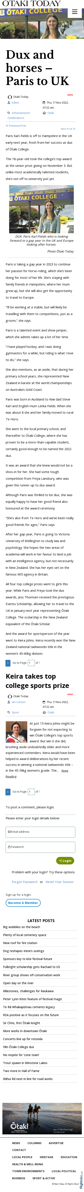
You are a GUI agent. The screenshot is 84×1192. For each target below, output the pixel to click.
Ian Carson (18, 702)
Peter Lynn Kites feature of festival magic (32, 999)
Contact (19, 1150)
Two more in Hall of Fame (21, 1071)
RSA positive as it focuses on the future (31, 1015)
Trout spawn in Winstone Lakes (25, 1063)
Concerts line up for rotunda (22, 1039)
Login (65, 861)
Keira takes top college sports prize (37, 681)
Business (18, 1178)
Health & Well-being (27, 1164)
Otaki (50, 113)
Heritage (46, 1157)
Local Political (64, 1171)
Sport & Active (43, 1178)
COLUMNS (34, 1143)
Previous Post (16, 126)
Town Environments (28, 1171)
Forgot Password (24, 882)
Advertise (56, 1143)
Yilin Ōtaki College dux (18, 1047)
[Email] (40, 832)
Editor (15, 102)
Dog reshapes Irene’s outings (23, 951)
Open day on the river (18, 983)
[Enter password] (40, 847)
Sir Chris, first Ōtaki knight (21, 1023)
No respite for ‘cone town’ (21, 1055)
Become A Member (23, 903)
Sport (15, 712)
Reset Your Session (60, 882)
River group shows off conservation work (31, 975)
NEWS (16, 1143)
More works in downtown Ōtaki (25, 1031)
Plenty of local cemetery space (24, 935)
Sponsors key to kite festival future (27, 959)
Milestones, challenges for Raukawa (28, 991)
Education (69, 1157)
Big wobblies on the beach (21, 927)
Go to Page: (20, 663)
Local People (22, 1157)
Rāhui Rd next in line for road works (28, 1079)
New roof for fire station (20, 943)
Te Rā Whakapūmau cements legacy (29, 1007)
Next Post (68, 128)
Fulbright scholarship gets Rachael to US (31, 967)
